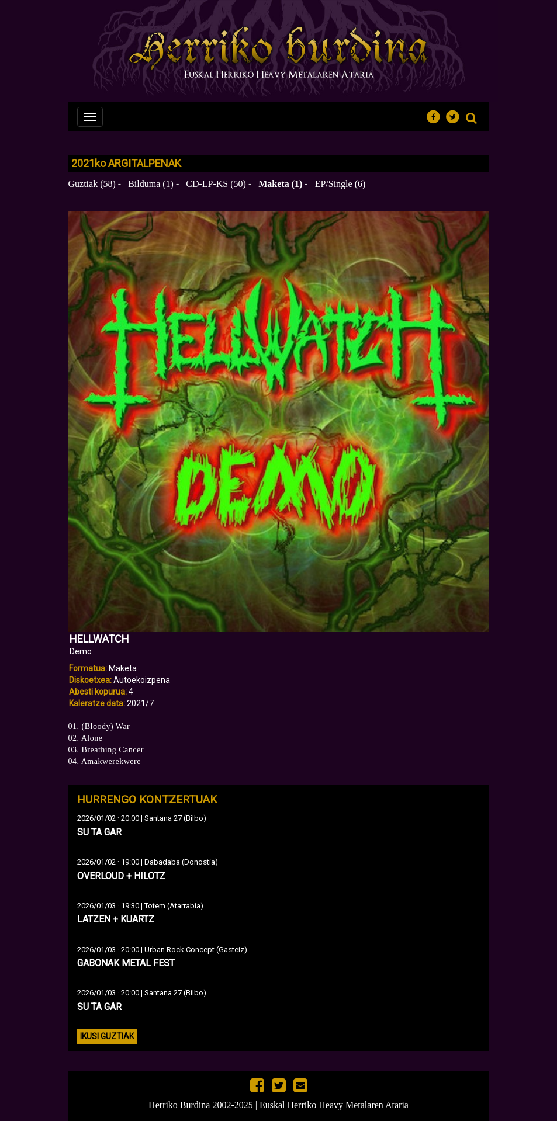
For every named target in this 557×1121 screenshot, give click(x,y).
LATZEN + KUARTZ (115, 919)
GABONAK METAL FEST (126, 963)
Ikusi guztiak (107, 1036)
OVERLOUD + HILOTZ (121, 875)
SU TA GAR (99, 832)
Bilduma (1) (151, 184)
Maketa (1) (280, 184)
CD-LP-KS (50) (216, 184)
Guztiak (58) (92, 184)
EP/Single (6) (340, 184)
